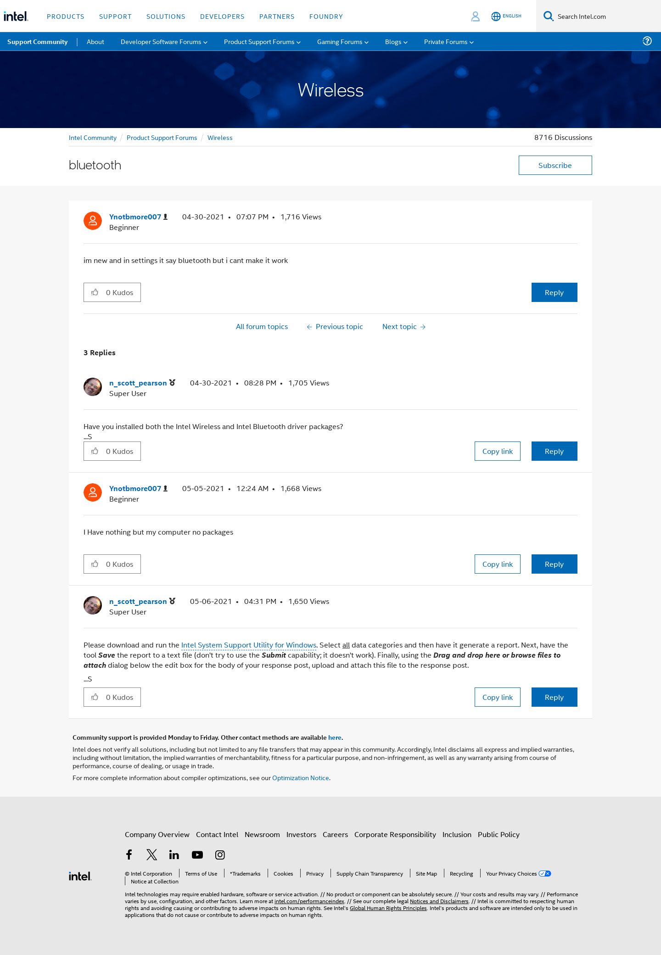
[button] (95, 292)
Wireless (220, 137)
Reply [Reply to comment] (554, 451)
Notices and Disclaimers (439, 900)
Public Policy (499, 834)
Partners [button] (277, 16)
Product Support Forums (162, 137)
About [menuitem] (95, 41)
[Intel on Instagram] (220, 855)
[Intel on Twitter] (152, 855)
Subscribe (555, 165)
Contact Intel (217, 834)
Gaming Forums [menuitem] (340, 41)
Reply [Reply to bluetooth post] (554, 292)
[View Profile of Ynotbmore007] (138, 217)
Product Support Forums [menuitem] (259, 41)
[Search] (548, 16)
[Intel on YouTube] (197, 855)
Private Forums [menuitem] (446, 41)
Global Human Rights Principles (388, 907)
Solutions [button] (165, 16)
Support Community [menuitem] (37, 41)
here (335, 737)
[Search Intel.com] (607, 16)
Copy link (497, 451)
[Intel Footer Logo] (80, 875)
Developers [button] (222, 16)
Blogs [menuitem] (393, 41)
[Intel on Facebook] (129, 855)
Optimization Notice (300, 777)
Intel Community (93, 137)
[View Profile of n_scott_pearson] (142, 383)
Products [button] (65, 16)
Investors (301, 834)
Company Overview (157, 834)
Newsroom (262, 834)
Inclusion (457, 834)
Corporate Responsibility (395, 834)
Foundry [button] (326, 16)
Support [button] (115, 16)
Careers (335, 834)
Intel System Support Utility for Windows (248, 644)
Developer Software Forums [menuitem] (161, 41)
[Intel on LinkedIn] (174, 855)
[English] (506, 16)
